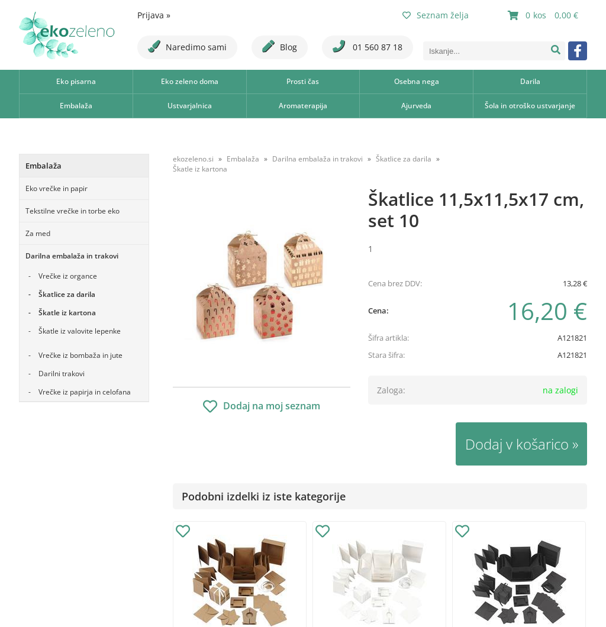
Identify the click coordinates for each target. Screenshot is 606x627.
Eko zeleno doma (189, 81)
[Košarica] (544, 15)
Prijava (153, 15)
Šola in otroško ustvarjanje (530, 106)
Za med (37, 233)
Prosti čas (302, 81)
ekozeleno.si (193, 159)
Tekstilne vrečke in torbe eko (72, 211)
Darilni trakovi (61, 374)
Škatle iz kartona (67, 313)
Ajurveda (416, 106)
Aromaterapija (303, 106)
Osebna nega (416, 81)
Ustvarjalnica (189, 106)
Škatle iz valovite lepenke (79, 331)
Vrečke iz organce (67, 276)
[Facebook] (577, 50)
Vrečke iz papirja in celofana (84, 392)
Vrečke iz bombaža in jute (80, 355)
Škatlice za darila (66, 294)
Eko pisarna (76, 81)
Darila (530, 81)
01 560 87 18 (367, 46)
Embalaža (76, 106)
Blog (279, 46)
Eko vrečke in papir (56, 188)
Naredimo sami (187, 46)
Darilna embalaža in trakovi (71, 256)
